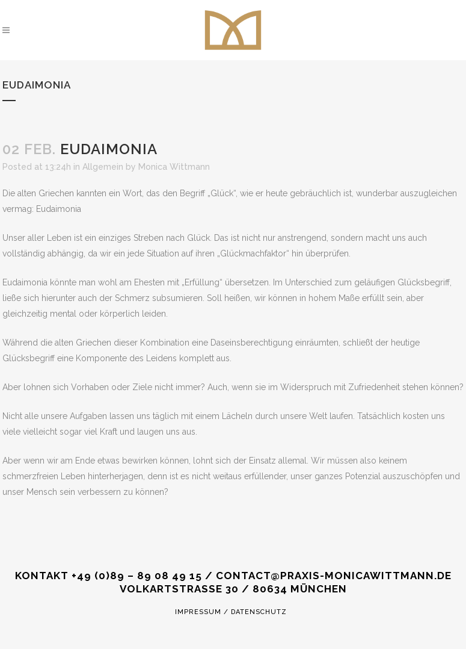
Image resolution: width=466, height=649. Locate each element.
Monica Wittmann (174, 167)
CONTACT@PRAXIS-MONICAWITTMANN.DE (334, 576)
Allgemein (102, 167)
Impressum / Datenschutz (231, 612)
